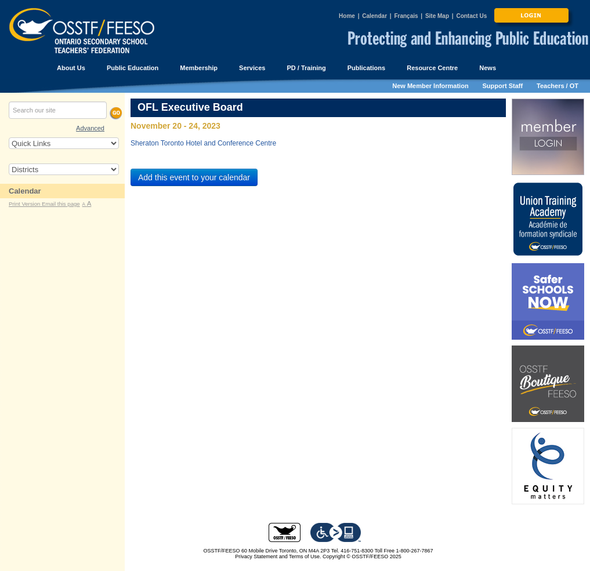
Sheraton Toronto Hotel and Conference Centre (203, 143)
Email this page (61, 204)
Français (406, 16)
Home (347, 16)
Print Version (25, 204)
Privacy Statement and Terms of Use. (278, 556)
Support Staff (503, 85)
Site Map (437, 16)
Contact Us (471, 16)
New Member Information (430, 85)
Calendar (374, 16)
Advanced (90, 128)
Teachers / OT (557, 85)
